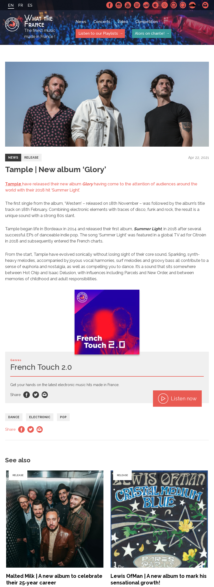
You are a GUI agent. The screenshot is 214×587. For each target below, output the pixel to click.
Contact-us (205, 5)
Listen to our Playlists (98, 33)
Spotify (137, 5)
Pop (63, 417)
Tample (13, 184)
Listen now (177, 398)
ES (30, 5)
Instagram (118, 5)
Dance (13, 417)
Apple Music (155, 5)
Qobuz (183, 5)
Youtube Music (164, 5)
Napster (174, 5)
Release (31, 157)
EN (11, 5)
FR (20, 5)
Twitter (35, 394)
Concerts (101, 21)
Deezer (146, 5)
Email (45, 394)
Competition (146, 21)
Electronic (39, 417)
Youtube (128, 5)
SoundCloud (192, 5)
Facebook (109, 5)
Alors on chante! (149, 33)
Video (122, 21)
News (81, 21)
